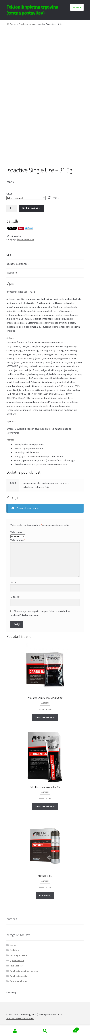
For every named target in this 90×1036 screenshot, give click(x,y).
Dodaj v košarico (31, 208)
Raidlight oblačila (18, 976)
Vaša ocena (16, 532)
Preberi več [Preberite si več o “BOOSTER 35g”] (45, 895)
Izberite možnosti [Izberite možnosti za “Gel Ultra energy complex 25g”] (45, 806)
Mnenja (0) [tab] (11, 272)
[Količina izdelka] (11, 208)
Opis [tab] (8, 254)
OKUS (9, 193)
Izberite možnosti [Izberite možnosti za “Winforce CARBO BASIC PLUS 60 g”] (45, 717)
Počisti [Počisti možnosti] (55, 197)
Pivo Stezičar (16, 965)
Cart (69, 1028)
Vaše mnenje (17, 540)
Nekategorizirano (18, 955)
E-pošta (15, 596)
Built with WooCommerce (20, 1018)
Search (45, 1031)
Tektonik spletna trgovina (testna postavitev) (32, 10)
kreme (13, 945)
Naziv (14, 582)
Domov (13, 24)
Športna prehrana (27, 24)
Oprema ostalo (17, 960)
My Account (15, 1031)
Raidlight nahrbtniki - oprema (24, 971)
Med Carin (14, 950)
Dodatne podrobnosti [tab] (17, 263)
